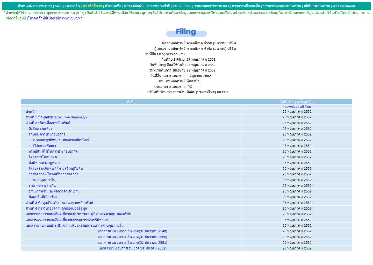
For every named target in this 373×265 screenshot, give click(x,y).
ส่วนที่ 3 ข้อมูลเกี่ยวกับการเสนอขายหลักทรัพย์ (59, 203)
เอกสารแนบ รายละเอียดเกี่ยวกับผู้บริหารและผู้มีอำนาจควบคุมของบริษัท (79, 214)
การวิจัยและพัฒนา (42, 146)
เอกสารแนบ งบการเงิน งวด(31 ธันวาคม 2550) (132, 237)
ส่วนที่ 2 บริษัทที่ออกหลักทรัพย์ (48, 123)
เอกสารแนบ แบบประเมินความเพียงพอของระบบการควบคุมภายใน (75, 225)
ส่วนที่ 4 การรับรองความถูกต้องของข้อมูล (56, 208)
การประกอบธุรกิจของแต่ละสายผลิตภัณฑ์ (59, 140)
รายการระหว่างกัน (42, 186)
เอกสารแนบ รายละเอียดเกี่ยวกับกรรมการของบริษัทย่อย (67, 220)
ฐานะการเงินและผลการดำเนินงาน (54, 191)
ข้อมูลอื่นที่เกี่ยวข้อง (43, 197)
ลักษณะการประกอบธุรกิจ (47, 134)
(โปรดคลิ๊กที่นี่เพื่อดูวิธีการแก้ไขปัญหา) (55, 18)
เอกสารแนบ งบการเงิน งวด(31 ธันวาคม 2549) (132, 231)
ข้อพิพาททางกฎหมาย (44, 163)
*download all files (297, 107)
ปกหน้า (31, 111)
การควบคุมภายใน (41, 180)
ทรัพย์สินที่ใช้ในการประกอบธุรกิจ (53, 151)
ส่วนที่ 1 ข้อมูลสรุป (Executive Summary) (56, 117)
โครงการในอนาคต (42, 157)
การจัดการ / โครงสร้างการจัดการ (53, 174)
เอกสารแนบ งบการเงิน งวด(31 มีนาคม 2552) (132, 248)
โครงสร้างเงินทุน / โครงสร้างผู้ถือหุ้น (55, 168)
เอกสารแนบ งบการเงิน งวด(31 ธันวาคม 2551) (132, 243)
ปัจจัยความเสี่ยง (40, 129)
